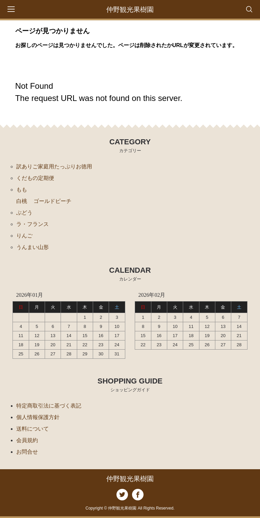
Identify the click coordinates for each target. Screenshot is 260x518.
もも (21, 189)
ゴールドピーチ (52, 201)
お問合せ (27, 452)
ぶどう (24, 212)
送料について (32, 429)
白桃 (21, 201)
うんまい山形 (32, 247)
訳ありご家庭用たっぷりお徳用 (54, 166)
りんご (24, 236)
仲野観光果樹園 (130, 9)
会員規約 (27, 440)
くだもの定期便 (35, 178)
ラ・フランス (32, 224)
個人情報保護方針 (38, 417)
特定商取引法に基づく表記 (48, 406)
